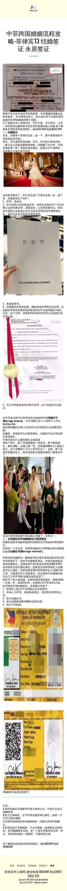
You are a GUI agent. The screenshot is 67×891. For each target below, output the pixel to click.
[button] (4, 9)
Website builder (40, 882)
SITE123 (29, 882)
